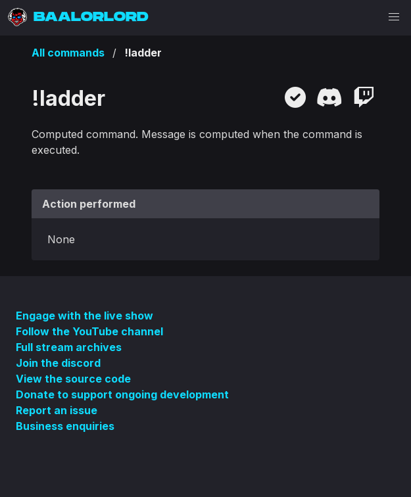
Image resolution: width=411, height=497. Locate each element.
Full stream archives (69, 347)
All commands (68, 52)
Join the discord (58, 362)
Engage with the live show (84, 315)
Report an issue (56, 410)
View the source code (73, 378)
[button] (394, 17)
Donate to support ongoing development (122, 394)
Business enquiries (65, 426)
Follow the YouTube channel (89, 331)
